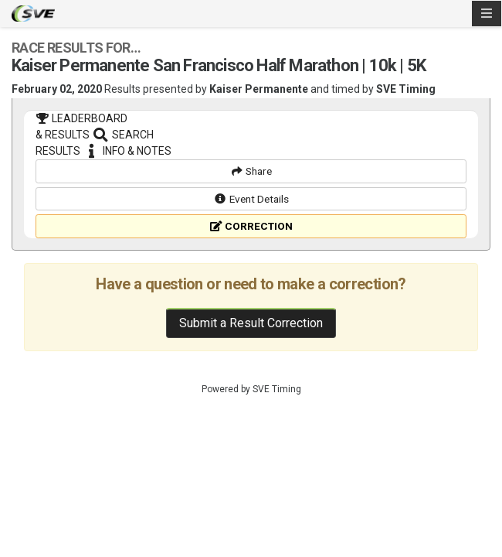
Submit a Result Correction (251, 395)
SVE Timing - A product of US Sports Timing (33, 13)
